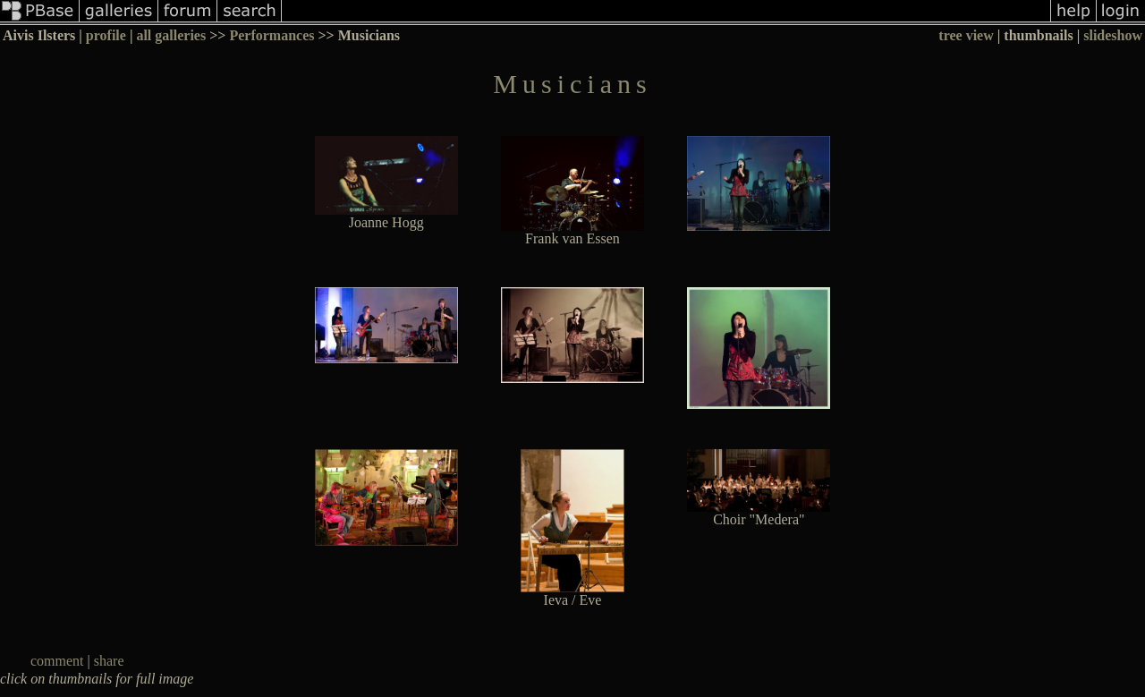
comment (57, 660)
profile (106, 35)
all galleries (171, 35)
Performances (271, 35)
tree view (965, 35)
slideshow (1112, 35)
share (109, 660)
